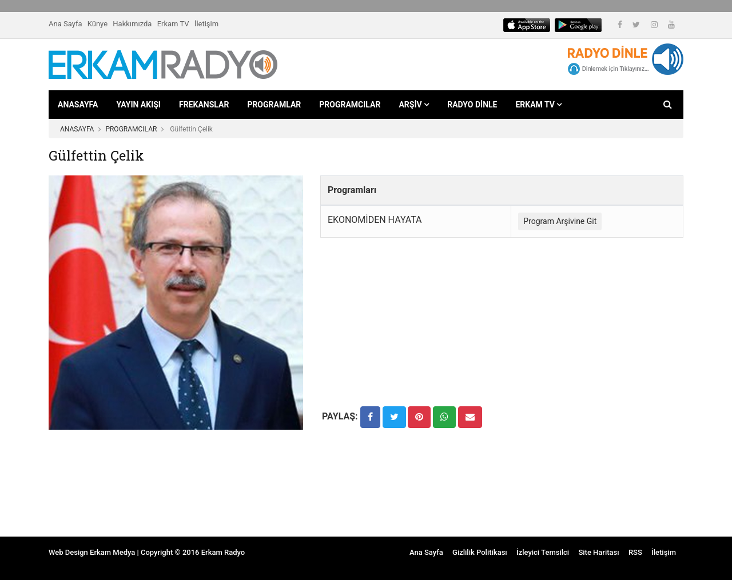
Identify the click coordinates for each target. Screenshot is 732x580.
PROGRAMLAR (274, 104)
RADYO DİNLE (472, 104)
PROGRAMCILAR (349, 104)
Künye (97, 23)
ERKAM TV (538, 104)
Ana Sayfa (65, 23)
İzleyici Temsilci (542, 552)
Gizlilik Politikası (479, 552)
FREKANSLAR (204, 104)
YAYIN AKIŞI (138, 104)
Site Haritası (598, 552)
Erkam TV (173, 23)
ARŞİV (414, 104)
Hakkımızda (132, 23)
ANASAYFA (78, 104)
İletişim (206, 23)
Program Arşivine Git (559, 221)
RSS (635, 552)
